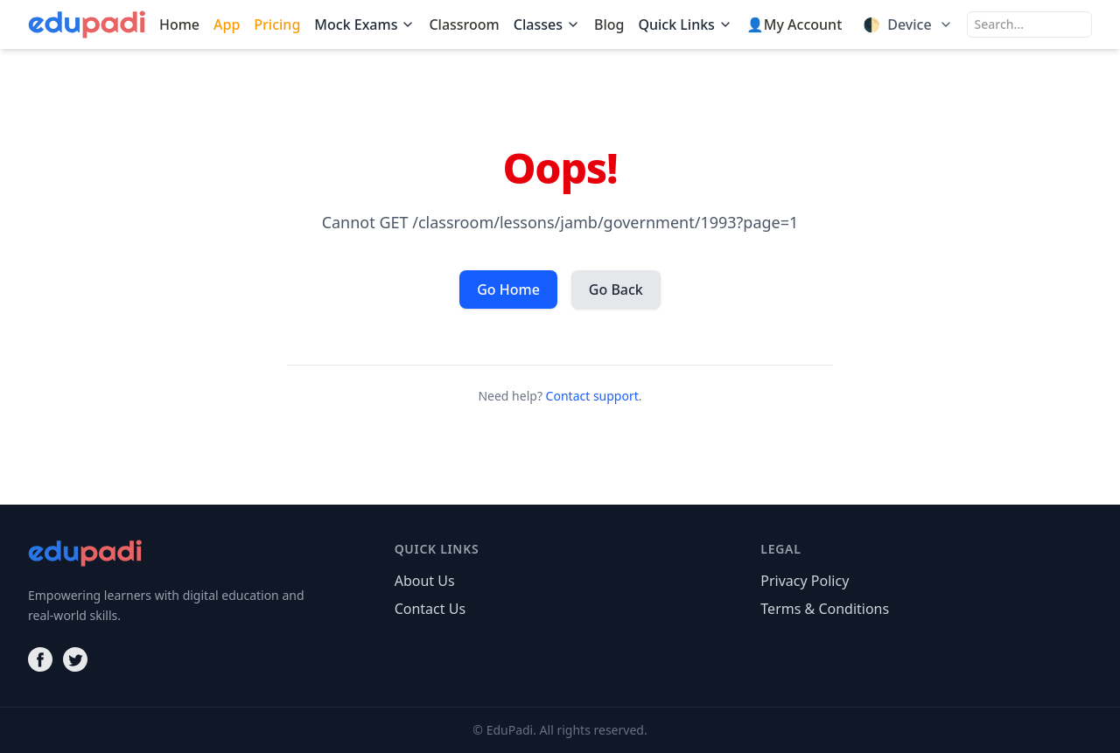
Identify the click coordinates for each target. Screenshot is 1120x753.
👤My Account (794, 24)
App (227, 24)
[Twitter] (75, 659)
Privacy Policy (804, 580)
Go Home (508, 289)
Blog (609, 24)
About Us (425, 580)
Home (179, 24)
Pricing (277, 24)
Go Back (616, 289)
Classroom (464, 24)
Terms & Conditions (824, 608)
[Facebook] (40, 659)
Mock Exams (364, 24)
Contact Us (430, 608)
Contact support (592, 395)
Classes (547, 24)
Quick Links (685, 24)
